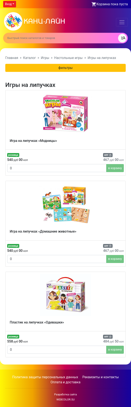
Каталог (29, 58)
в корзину (115, 168)
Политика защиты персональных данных (45, 377)
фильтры (65, 68)
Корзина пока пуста (112, 4)
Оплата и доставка (65, 382)
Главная (11, 58)
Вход (8, 4)
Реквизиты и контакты (100, 377)
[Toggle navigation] (122, 22)
